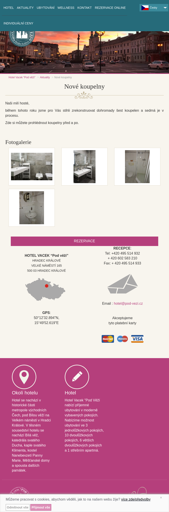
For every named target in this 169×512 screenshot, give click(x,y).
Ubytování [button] (46, 7)
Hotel (9, 7)
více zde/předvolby (136, 499)
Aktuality (45, 77)
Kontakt (84, 7)
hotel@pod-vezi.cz (128, 303)
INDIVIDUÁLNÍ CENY (18, 23)
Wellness (66, 7)
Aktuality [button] (25, 7)
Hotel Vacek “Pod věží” (22, 77)
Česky (149, 7)
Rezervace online (110, 7)
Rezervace (84, 241)
